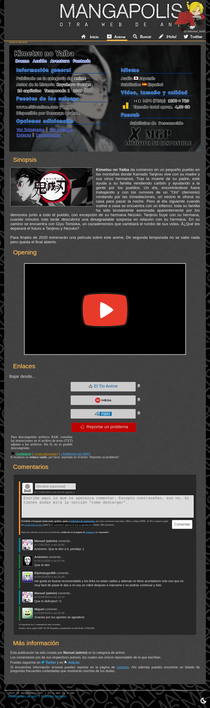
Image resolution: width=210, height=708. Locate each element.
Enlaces (23, 134)
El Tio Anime (103, 386)
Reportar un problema (104, 426)
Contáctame (21, 453)
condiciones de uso (33, 525)
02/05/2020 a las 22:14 (50, 596)
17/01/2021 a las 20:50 (50, 544)
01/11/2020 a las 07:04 (50, 560)
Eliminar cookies (54, 696)
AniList (71, 662)
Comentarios (48, 134)
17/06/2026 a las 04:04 (50, 492)
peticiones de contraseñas (82, 521)
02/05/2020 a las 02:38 (50, 613)
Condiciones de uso (22, 696)
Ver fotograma (30, 129)
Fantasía (82, 61)
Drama (22, 61)
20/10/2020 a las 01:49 (50, 576)
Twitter (48, 662)
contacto (90, 532)
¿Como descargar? (45, 453)
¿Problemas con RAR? (75, 453)
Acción (40, 61)
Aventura (60, 61)
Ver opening (61, 129)
